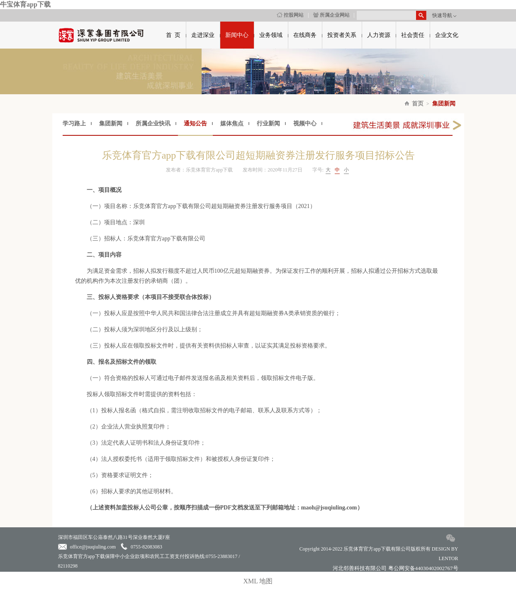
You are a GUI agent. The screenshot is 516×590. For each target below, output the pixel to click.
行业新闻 (268, 123)
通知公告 (195, 123)
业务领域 (270, 35)
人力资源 (378, 35)
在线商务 (304, 35)
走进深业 (202, 35)
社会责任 (412, 35)
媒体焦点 (231, 123)
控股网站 (290, 15)
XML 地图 (258, 581)
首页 (418, 103)
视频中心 (304, 123)
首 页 (173, 35)
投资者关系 (341, 35)
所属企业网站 (331, 15)
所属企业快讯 (153, 123)
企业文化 (446, 35)
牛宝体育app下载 (25, 4)
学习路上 (74, 123)
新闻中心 (236, 35)
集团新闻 (443, 103)
